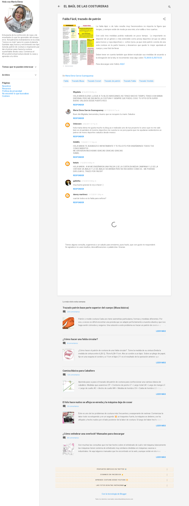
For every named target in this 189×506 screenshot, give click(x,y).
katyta (76, 162)
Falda (66, 81)
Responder (78, 105)
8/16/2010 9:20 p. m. (89, 92)
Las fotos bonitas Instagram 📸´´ (134, 485)
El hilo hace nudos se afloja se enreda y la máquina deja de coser (97, 402)
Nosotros (6, 86)
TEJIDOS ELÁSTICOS (153, 58)
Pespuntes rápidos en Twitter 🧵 (135, 469)
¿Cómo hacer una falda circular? (80, 339)
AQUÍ (122, 64)
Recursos (6, 88)
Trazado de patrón (112, 81)
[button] (164, 19)
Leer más (161, 331)
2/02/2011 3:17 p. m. (90, 124)
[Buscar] (169, 7)
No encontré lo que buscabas (15, 93)
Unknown (77, 124)
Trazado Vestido (146, 81)
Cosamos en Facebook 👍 (136, 475)
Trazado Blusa (78, 81)
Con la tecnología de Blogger (114, 494)
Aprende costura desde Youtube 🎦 (134, 480)
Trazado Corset (94, 81)
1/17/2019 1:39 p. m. (96, 194)
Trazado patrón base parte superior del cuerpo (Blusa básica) (96, 307)
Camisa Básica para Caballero (79, 370)
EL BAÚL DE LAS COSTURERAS (86, 6)
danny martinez (80, 194)
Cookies (6, 96)
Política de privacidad (12, 91)
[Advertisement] (114, 271)
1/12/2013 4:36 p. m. (87, 163)
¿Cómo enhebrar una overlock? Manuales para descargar (93, 433)
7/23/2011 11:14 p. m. (89, 142)
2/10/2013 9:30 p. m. (89, 181)
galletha (76, 181)
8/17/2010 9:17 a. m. (112, 110)
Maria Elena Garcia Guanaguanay (88, 110)
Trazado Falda (130, 81)
